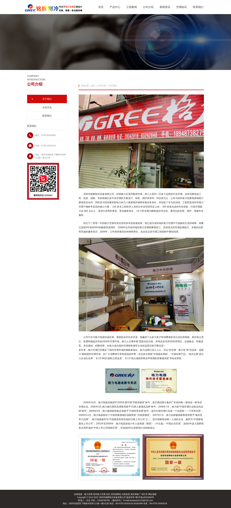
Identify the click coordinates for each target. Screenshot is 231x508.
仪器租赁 (126, 494)
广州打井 (143, 494)
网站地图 (152, 494)
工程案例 (131, 7)
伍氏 (108, 494)
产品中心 (115, 7)
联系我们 (198, 7)
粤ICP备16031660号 (144, 497)
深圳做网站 (116, 494)
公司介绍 (148, 7)
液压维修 (135, 494)
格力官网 (88, 494)
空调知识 (181, 7)
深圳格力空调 (99, 494)
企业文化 (47, 107)
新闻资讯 (165, 7)
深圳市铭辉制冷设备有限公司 (112, 497)
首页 (101, 7)
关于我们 (47, 99)
